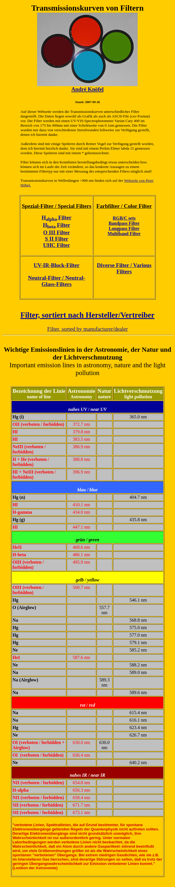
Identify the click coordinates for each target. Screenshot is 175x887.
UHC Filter (56, 245)
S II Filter (56, 239)
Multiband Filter (124, 233)
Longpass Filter (124, 228)
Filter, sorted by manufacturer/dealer (87, 329)
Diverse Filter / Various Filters (124, 268)
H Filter (57, 217)
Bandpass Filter (124, 223)
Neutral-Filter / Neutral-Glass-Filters (56, 281)
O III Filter (56, 232)
